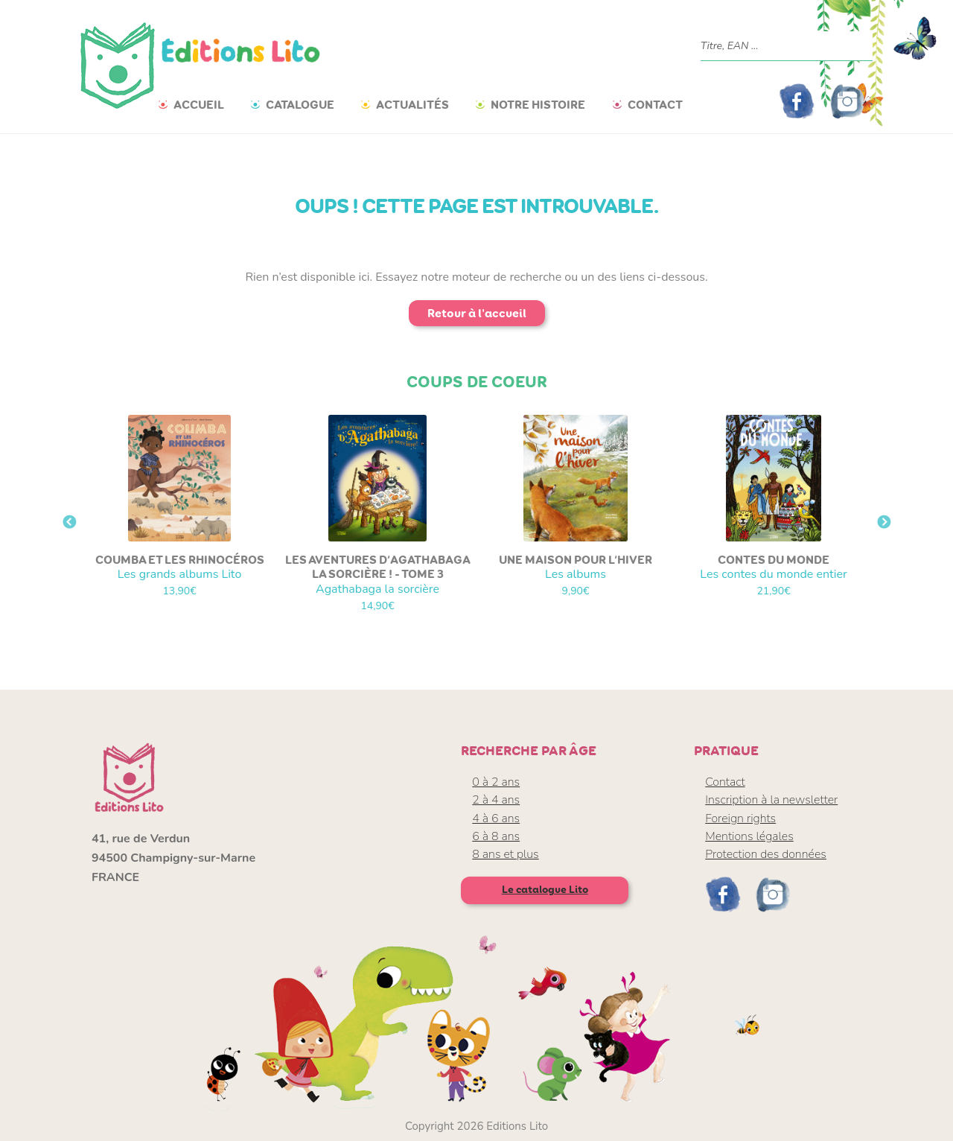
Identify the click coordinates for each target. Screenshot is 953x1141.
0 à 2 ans (496, 782)
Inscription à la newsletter (771, 800)
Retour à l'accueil (476, 313)
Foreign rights (740, 818)
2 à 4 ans (496, 800)
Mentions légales (749, 836)
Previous (69, 522)
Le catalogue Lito (545, 890)
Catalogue (300, 104)
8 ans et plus (505, 854)
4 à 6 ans (496, 818)
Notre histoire (538, 104)
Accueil (198, 104)
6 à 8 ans (496, 836)
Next (883, 522)
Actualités (412, 104)
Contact (655, 104)
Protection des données (765, 854)
